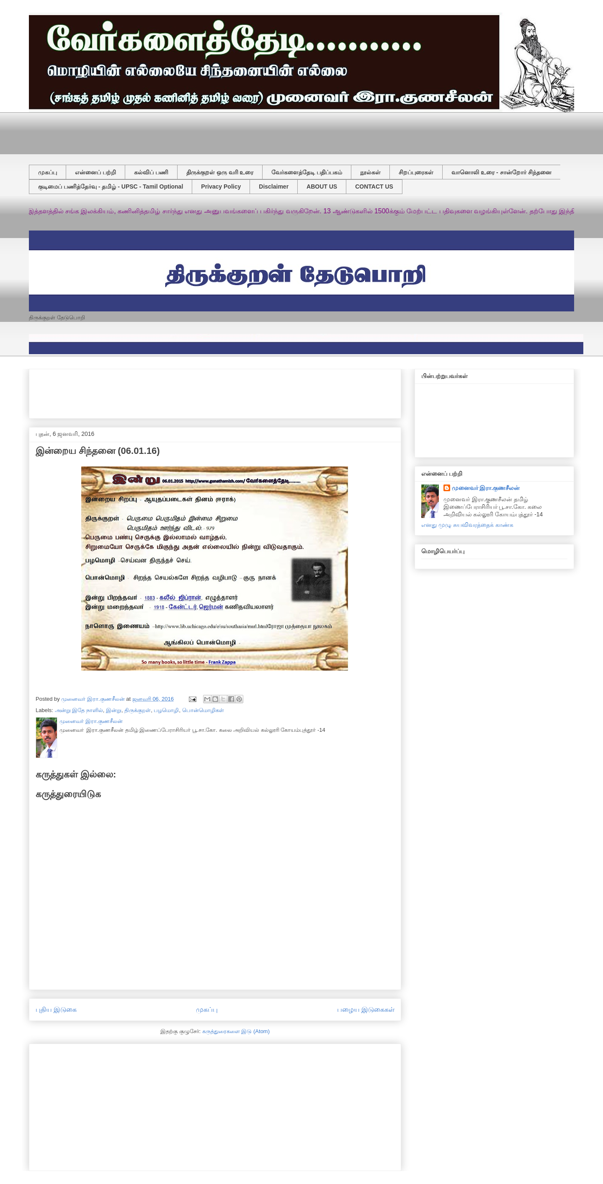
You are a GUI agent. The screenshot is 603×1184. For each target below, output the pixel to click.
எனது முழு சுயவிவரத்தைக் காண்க (467, 524)
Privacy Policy (221, 186)
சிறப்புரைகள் (416, 172)
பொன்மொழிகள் (203, 710)
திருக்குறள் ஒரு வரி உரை (220, 172)
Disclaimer (274, 186)
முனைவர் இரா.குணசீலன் (486, 487)
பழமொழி (166, 710)
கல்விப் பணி (151, 172)
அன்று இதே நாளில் (79, 710)
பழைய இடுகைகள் (365, 1009)
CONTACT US (374, 186)
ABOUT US (322, 186)
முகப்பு (47, 172)
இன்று (113, 710)
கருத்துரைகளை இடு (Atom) (236, 1031)
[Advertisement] (232, 131)
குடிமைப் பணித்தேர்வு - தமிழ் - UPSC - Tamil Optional (110, 186)
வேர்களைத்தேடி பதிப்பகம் (306, 172)
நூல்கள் (370, 172)
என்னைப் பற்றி (95, 172)
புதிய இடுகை (56, 1009)
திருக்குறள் (137, 710)
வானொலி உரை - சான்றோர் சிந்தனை (501, 172)
